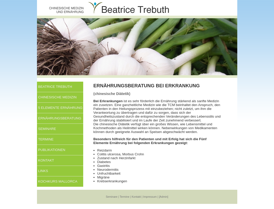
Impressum (150, 196)
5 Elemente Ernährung (60, 108)
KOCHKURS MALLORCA (58, 181)
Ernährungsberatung (59, 118)
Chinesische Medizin (57, 97)
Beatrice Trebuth (55, 87)
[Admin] (163, 196)
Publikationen (51, 150)
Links (43, 171)
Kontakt (46, 160)
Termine (46, 139)
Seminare (47, 129)
